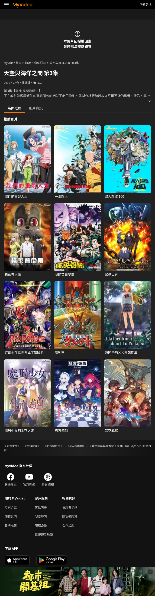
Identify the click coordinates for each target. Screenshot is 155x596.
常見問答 (41, 507)
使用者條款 (69, 507)
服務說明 (11, 516)
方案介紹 (11, 507)
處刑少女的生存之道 (19, 430)
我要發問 (41, 516)
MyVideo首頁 (13, 62)
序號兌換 (145, 4)
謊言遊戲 (61, 430)
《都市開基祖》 (53, 446)
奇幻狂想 (40, 62)
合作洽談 (68, 525)
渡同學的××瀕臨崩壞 (121, 352)
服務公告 (41, 525)
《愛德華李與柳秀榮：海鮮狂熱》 (110, 446)
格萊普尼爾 (13, 274)
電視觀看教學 (44, 534)
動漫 (28, 62)
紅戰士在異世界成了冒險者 (24, 352)
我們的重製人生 (16, 196)
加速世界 (111, 274)
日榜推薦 (11, 525)
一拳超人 (61, 196)
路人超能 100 (114, 196)
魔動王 (60, 352)
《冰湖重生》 (12, 446)
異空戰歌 (111, 430)
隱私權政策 (69, 516)
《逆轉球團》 (32, 446)
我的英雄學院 (64, 274)
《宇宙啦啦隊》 (76, 446)
